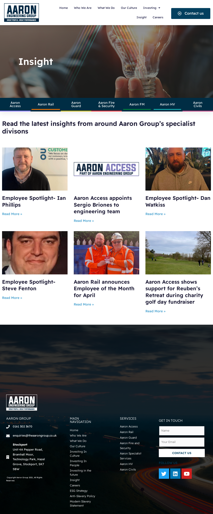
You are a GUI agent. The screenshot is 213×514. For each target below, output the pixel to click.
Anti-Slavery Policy (82, 496)
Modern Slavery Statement (80, 503)
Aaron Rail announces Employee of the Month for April (104, 288)
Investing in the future (80, 473)
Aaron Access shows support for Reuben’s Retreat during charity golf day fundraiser (174, 292)
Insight (141, 17)
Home (63, 8)
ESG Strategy (79, 491)
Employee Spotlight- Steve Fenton (28, 285)
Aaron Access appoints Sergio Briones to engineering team (103, 204)
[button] (190, 13)
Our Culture (129, 8)
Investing (151, 7)
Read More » (12, 214)
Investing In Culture (78, 454)
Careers (158, 17)
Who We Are (82, 8)
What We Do (106, 8)
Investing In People (78, 463)
